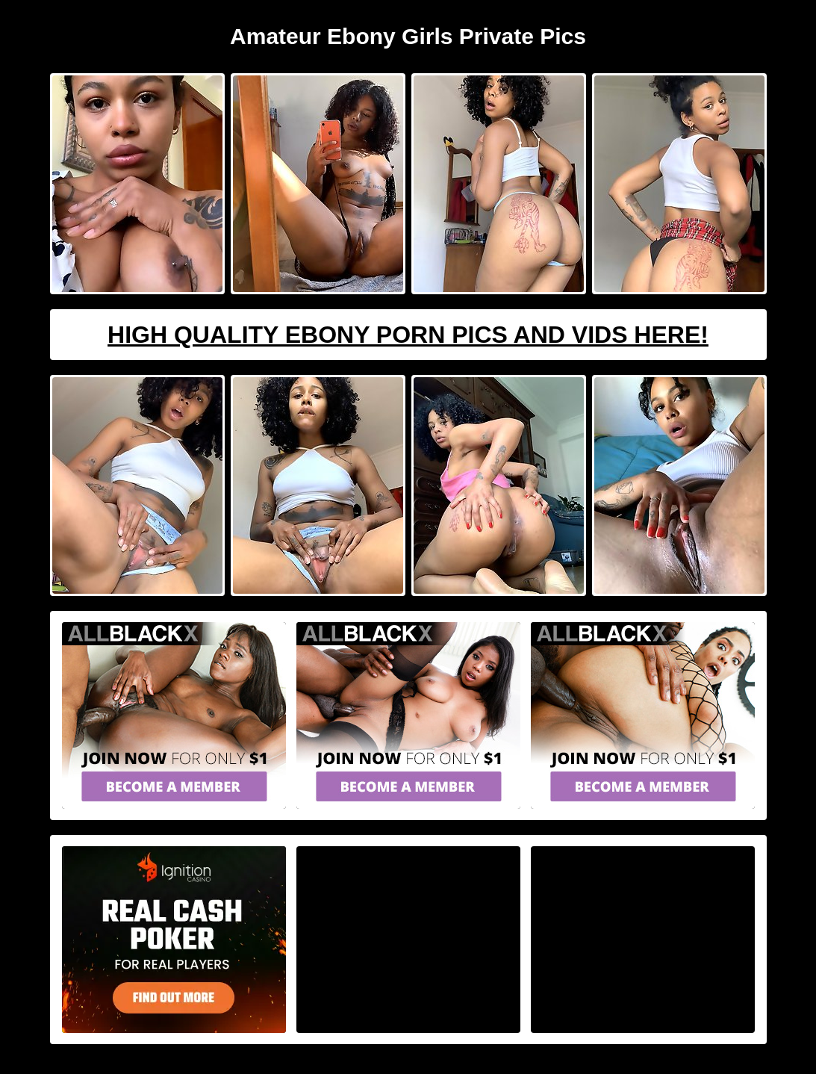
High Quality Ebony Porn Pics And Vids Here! (408, 334)
